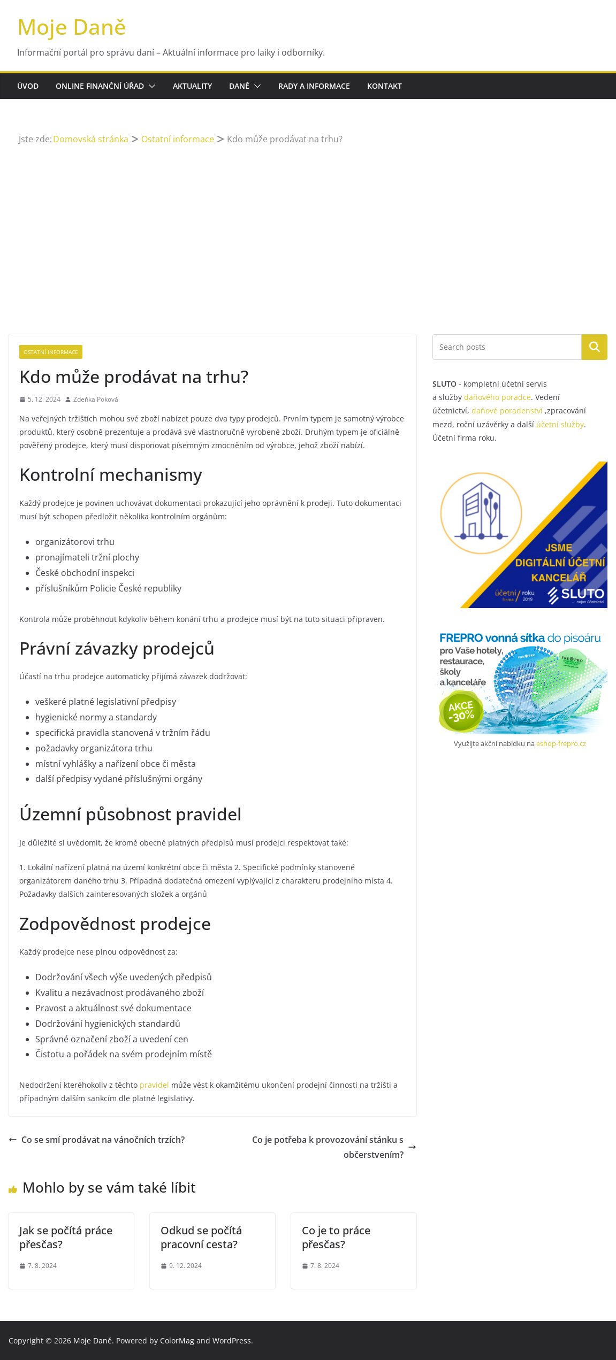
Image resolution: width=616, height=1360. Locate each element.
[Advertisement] (308, 227)
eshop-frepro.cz (561, 743)
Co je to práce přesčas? (336, 1237)
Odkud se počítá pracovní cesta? (201, 1237)
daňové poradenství (507, 410)
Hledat (594, 346)
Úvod (28, 86)
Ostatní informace (51, 352)
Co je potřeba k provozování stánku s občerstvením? (334, 1147)
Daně (239, 86)
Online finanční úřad (100, 86)
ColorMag (177, 1340)
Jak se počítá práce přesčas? (65, 1237)
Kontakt (384, 86)
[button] (150, 86)
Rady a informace (314, 86)
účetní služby (560, 424)
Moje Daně (71, 26)
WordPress (231, 1340)
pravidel (154, 1085)
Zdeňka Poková (95, 399)
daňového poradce (497, 397)
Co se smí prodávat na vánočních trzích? (97, 1140)
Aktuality (192, 86)
